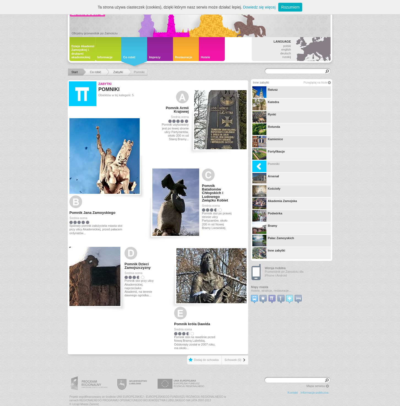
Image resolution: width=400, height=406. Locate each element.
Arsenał (265, 178)
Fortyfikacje (268, 154)
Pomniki (266, 166)
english (286, 49)
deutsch (285, 53)
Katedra (265, 104)
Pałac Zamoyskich (273, 240)
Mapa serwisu (315, 386)
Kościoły (266, 191)
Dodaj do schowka (206, 359)
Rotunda (266, 129)
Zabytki (105, 83)
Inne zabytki (268, 253)
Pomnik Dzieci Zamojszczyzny (138, 266)
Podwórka (267, 216)
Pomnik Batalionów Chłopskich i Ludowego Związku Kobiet (215, 193)
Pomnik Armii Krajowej (177, 110)
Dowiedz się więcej (259, 7)
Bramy (264, 228)
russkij (286, 57)
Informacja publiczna (314, 392)
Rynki (264, 117)
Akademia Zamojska (274, 203)
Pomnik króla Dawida (192, 324)
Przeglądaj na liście (315, 82)
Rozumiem (290, 7)
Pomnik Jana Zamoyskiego (92, 213)
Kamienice (267, 141)
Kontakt (293, 392)
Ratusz (265, 92)
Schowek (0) (233, 359)
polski (287, 46)
